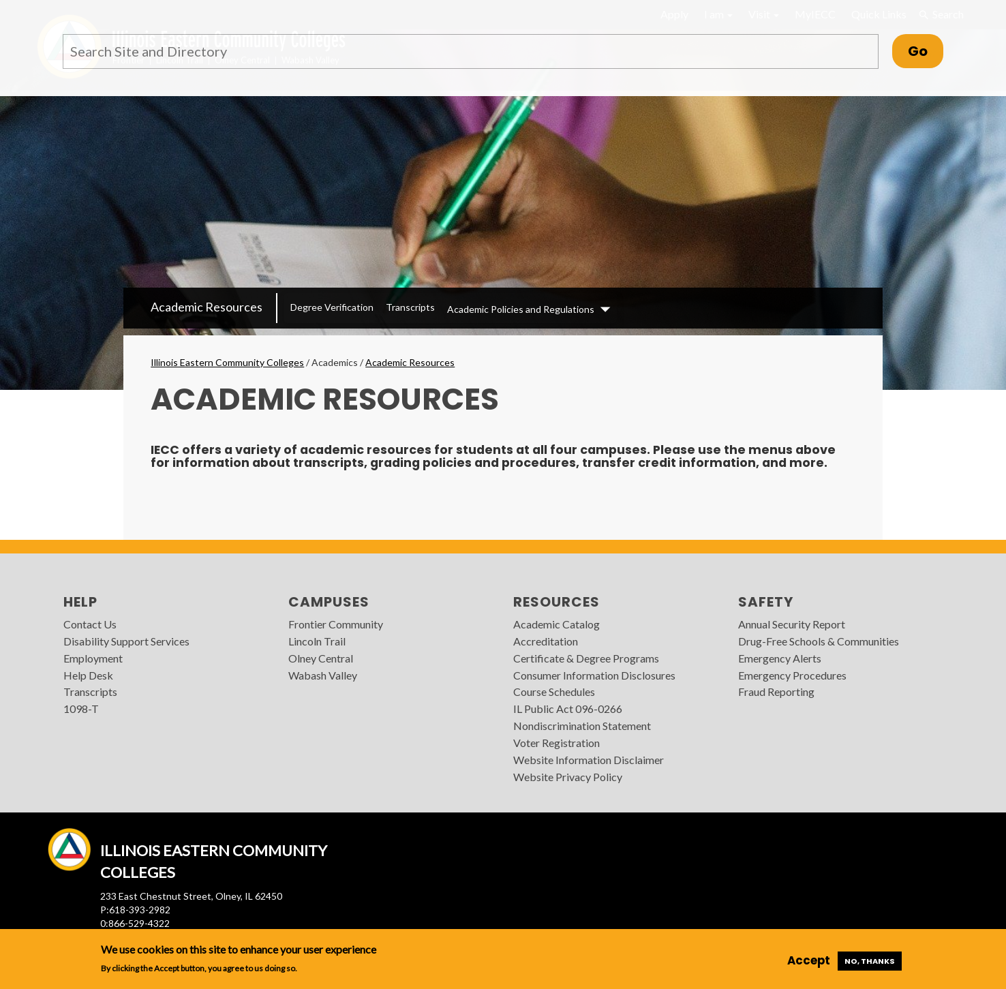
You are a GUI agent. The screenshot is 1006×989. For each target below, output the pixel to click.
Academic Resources (206, 306)
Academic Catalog (556, 624)
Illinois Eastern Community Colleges (227, 362)
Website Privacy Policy (567, 776)
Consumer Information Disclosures (594, 675)
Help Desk (88, 675)
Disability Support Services (126, 641)
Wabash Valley (322, 675)
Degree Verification (332, 307)
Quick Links (878, 13)
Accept (808, 960)
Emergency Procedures (792, 675)
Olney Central (320, 658)
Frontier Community (335, 624)
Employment (93, 658)
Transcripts (410, 307)
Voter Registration (556, 742)
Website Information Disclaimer (588, 759)
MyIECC (815, 13)
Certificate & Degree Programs (586, 658)
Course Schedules (554, 691)
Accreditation (545, 641)
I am (718, 13)
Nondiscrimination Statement (582, 725)
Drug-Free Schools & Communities (818, 641)
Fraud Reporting (776, 691)
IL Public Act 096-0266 (567, 708)
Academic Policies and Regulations (520, 309)
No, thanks (869, 961)
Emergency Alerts (779, 658)
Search (941, 14)
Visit (763, 13)
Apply (674, 13)
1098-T (81, 708)
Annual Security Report (791, 624)
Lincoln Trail (317, 641)
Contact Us (90, 624)
